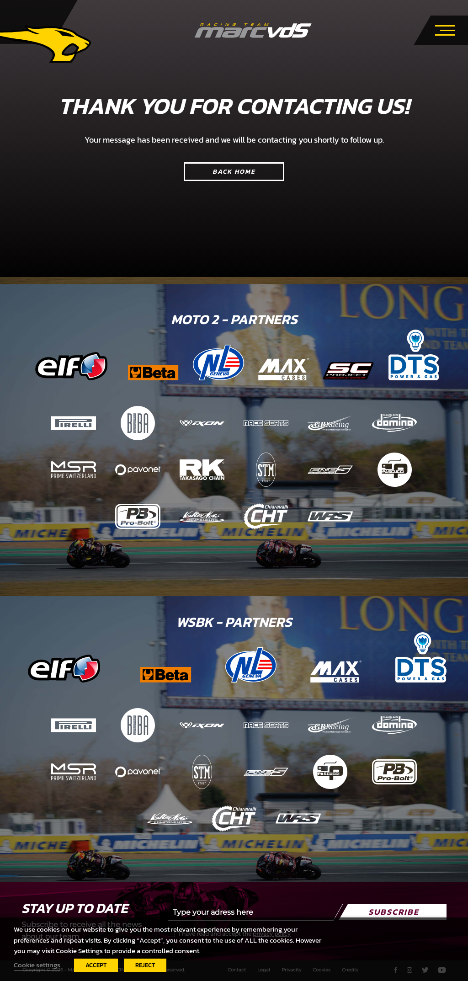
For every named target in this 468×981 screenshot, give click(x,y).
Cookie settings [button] (37, 965)
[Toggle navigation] (445, 29)
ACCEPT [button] (95, 965)
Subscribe (393, 912)
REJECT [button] (145, 965)
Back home (234, 171)
